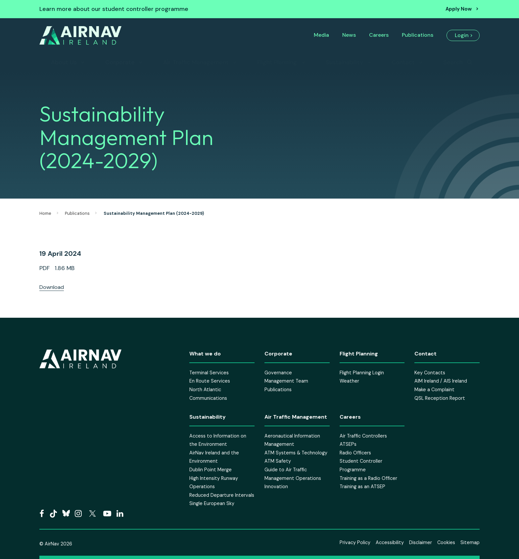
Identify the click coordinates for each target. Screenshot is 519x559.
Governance (278, 373)
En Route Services (209, 381)
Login (462, 35)
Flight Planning (277, 62)
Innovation (276, 486)
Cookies (446, 542)
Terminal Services (209, 373)
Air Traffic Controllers (363, 436)
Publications (417, 34)
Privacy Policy (355, 542)
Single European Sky (211, 503)
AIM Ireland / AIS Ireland (440, 381)
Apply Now (459, 9)
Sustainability (344, 62)
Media (321, 34)
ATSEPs (348, 444)
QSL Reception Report (439, 398)
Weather (349, 381)
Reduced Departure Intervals (221, 495)
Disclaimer (420, 542)
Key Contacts (429, 373)
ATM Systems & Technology (295, 453)
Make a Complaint (434, 390)
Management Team (286, 381)
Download (51, 287)
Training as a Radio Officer (368, 478)
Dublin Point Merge (210, 470)
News (349, 34)
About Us (64, 62)
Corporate (120, 62)
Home (45, 213)
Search (453, 62)
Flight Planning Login (362, 373)
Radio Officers (355, 453)
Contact (403, 62)
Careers (379, 34)
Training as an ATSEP (362, 486)
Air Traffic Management (196, 62)
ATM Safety (277, 461)
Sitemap (470, 542)
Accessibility (390, 542)
